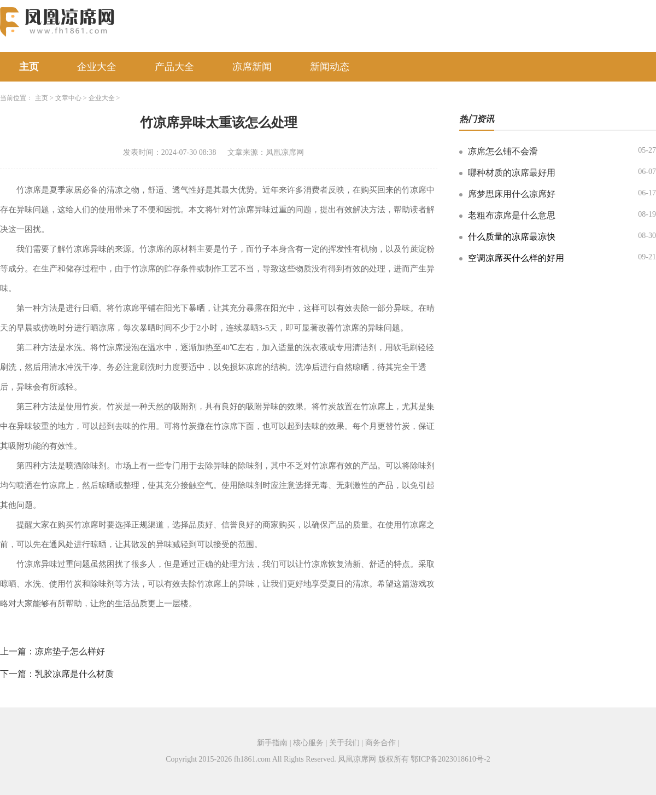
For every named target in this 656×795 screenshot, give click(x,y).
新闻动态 (329, 66)
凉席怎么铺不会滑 (503, 151)
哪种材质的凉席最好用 (511, 172)
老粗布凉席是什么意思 (511, 215)
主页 (29, 66)
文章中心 (68, 98)
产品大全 (174, 66)
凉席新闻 (252, 66)
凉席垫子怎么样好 (70, 651)
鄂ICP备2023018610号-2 (450, 759)
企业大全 (96, 66)
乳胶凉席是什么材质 (74, 673)
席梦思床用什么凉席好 (511, 194)
